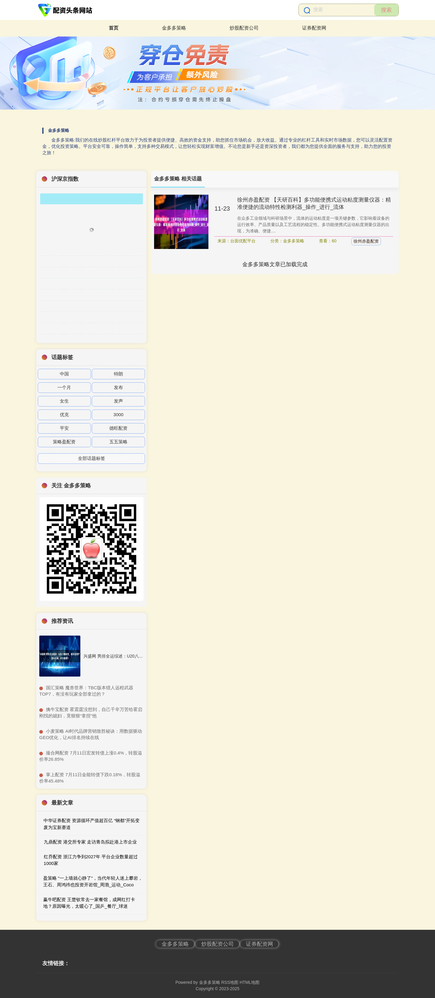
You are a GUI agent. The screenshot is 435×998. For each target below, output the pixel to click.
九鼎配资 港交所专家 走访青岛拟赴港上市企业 (90, 841)
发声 (118, 400)
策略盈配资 (64, 441)
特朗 (118, 373)
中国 (64, 373)
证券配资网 (314, 27)
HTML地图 (249, 982)
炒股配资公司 (244, 27)
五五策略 (118, 441)
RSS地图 (229, 982)
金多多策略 (174, 27)
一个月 (64, 387)
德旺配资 (118, 428)
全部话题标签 (91, 458)
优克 (64, 414)
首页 (113, 27)
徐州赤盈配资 (366, 241)
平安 (64, 428)
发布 (118, 387)
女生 (64, 400)
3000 (118, 414)
